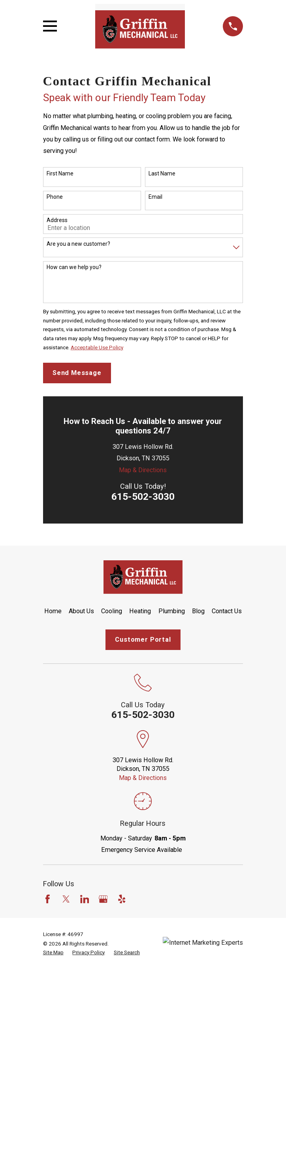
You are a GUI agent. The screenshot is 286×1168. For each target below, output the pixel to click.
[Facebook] (47, 899)
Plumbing (171, 611)
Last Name (162, 173)
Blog (198, 611)
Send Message (77, 373)
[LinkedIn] (84, 899)
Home (53, 611)
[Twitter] (66, 899)
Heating (140, 611)
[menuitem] (53, 952)
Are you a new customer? (78, 244)
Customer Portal (143, 639)
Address (57, 220)
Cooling (111, 611)
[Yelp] (121, 899)
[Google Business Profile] (103, 899)
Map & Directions (143, 470)
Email (155, 197)
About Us (81, 611)
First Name (60, 173)
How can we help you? (74, 267)
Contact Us (227, 611)
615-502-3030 (143, 496)
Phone (55, 197)
